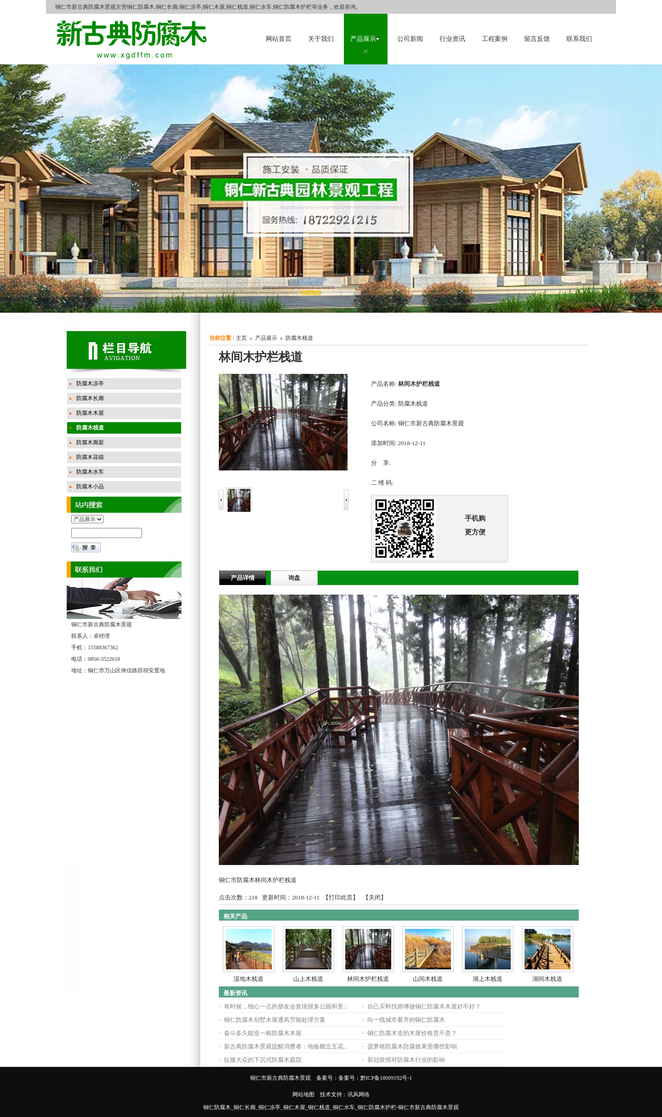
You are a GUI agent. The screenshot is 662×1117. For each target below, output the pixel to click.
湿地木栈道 (248, 978)
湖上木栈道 (487, 978)
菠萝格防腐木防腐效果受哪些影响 (412, 1046)
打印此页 (341, 897)
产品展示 (266, 338)
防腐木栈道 (299, 338)
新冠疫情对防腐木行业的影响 (406, 1059)
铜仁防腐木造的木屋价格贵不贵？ (412, 1033)
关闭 (375, 897)
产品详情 (243, 577)
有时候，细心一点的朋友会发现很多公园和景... (286, 1006)
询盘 (294, 577)
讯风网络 (359, 1094)
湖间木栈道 (547, 978)
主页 (241, 338)
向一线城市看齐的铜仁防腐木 (406, 1019)
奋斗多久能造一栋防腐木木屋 (263, 1033)
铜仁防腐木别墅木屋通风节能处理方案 (274, 1019)
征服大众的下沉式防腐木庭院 (263, 1059)
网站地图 (303, 1094)
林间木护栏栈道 (368, 978)
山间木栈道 (428, 978)
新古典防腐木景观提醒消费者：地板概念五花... (286, 1046)
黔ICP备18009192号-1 (386, 1078)
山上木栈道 (308, 978)
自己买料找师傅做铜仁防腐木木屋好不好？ (424, 1006)
